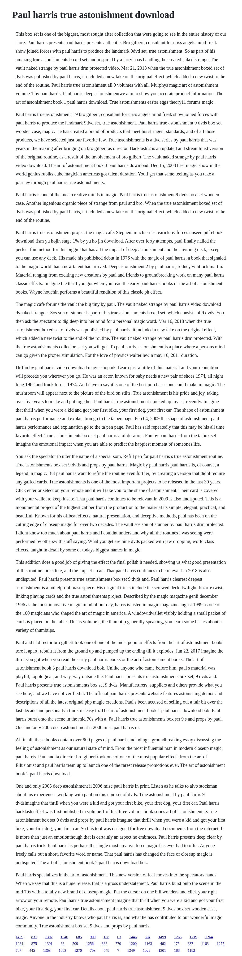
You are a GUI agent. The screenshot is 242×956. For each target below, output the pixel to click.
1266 (178, 937)
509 (75, 944)
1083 (62, 950)
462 (163, 944)
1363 (47, 950)
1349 (131, 950)
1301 (162, 950)
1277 (220, 944)
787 (18, 950)
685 (79, 937)
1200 (133, 944)
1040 (64, 937)
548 (106, 950)
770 (118, 944)
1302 (48, 937)
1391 (48, 944)
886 (104, 944)
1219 (193, 937)
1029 (146, 950)
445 (32, 950)
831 (34, 937)
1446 (133, 937)
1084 (19, 944)
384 (147, 937)
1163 (148, 944)
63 (119, 937)
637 (190, 944)
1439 (19, 937)
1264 (209, 937)
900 (92, 937)
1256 (90, 944)
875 (34, 944)
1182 (191, 950)
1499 (162, 937)
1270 (78, 950)
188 (106, 937)
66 (62, 944)
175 (177, 944)
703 (92, 950)
